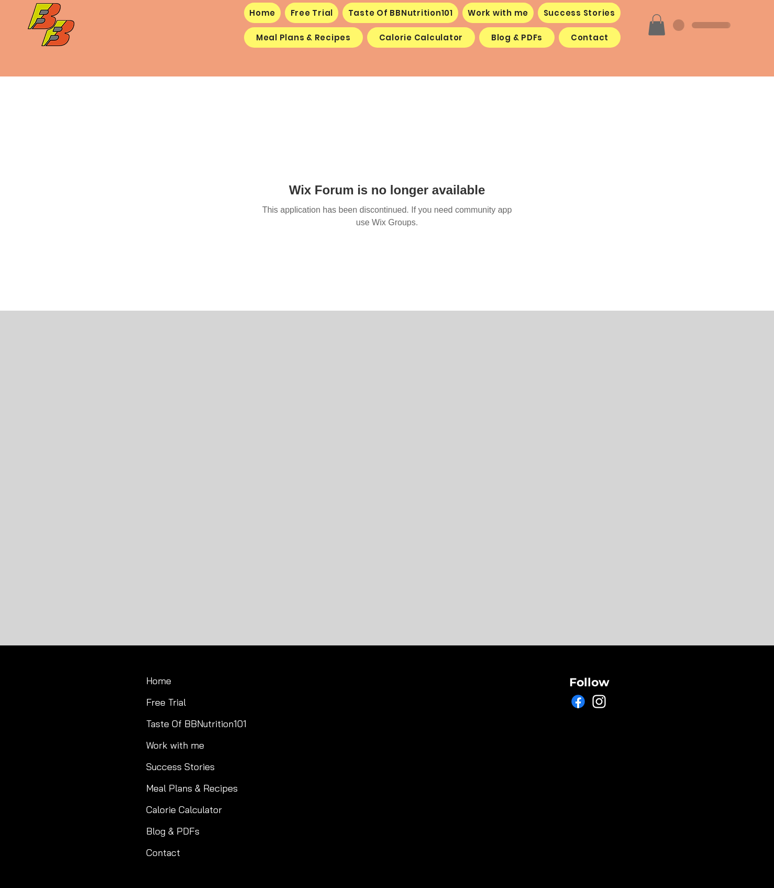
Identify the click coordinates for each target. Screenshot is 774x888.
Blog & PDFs (173, 831)
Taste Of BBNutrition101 (182, 724)
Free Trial (166, 702)
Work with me (175, 745)
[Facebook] (578, 701)
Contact (163, 853)
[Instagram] (599, 701)
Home (158, 681)
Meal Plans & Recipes (182, 788)
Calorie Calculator (182, 810)
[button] (657, 25)
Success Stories (180, 767)
